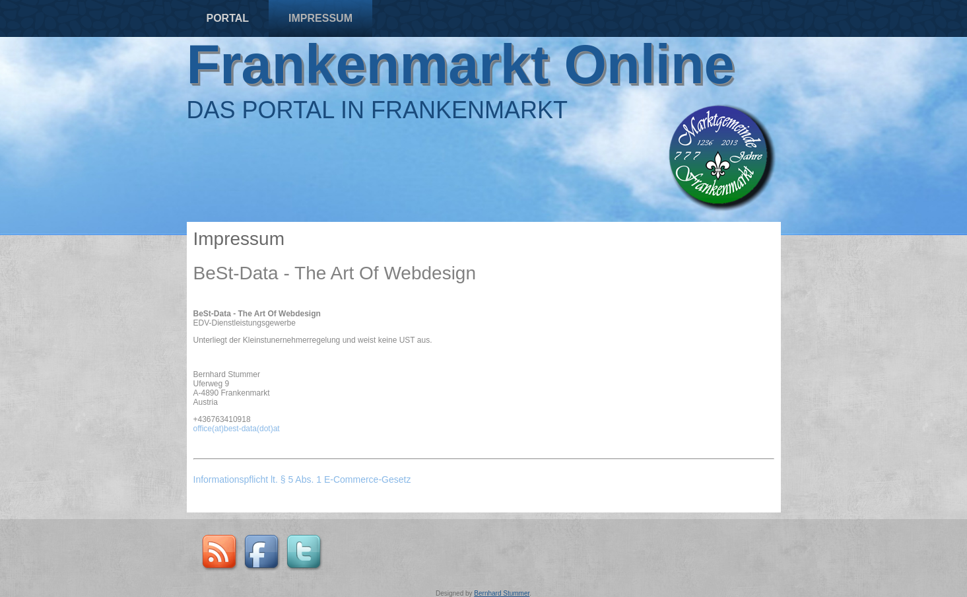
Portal (228, 18)
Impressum (320, 18)
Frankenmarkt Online (461, 64)
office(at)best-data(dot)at (236, 428)
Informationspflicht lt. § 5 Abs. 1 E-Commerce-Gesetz (303, 479)
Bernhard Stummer (501, 593)
